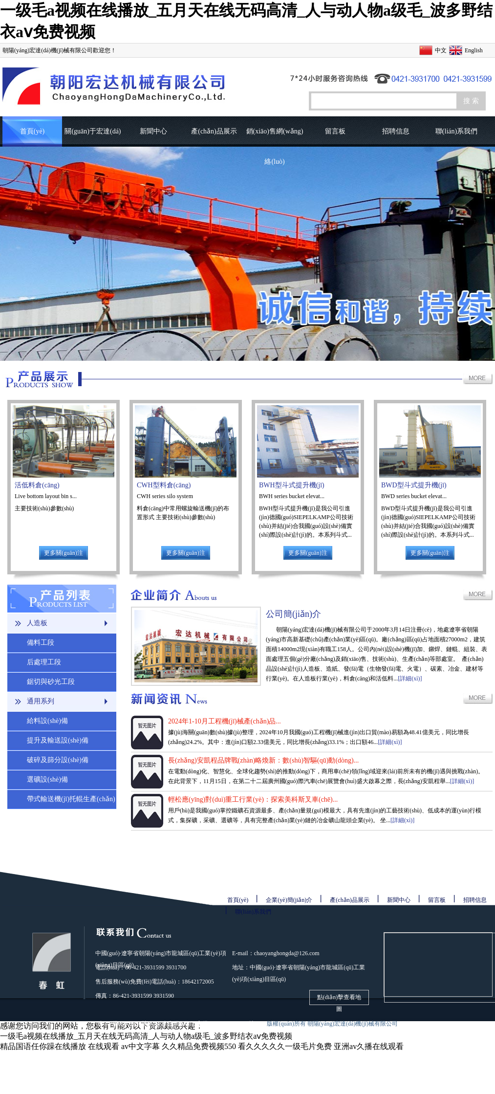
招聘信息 (395, 131)
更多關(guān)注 (63, 552)
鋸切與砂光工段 (51, 681)
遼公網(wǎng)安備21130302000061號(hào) (214, 1023)
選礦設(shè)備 (47, 779)
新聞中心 (153, 131)
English (474, 50)
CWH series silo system (165, 496)
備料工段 (40, 642)
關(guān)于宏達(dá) (93, 131)
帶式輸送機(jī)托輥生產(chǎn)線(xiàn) (71, 802)
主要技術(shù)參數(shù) (45, 508)
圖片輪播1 (247, 254)
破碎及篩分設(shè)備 (57, 760)
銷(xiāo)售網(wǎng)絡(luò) (274, 137)
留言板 (335, 131)
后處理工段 (44, 662)
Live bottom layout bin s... (46, 496)
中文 (441, 50)
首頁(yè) (32, 131)
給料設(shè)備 (47, 720)
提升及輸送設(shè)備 (57, 740)
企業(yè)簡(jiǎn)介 (289, 900)
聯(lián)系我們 (456, 131)
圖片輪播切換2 (247, 254)
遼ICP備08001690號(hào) (128, 1023)
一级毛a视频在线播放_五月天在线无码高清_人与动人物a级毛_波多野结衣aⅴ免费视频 (146, 1036)
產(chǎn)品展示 (214, 131)
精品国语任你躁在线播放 (43, 1046)
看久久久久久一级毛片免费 (285, 1046)
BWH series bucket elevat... (291, 496)
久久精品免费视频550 (199, 1046)
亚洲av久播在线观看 (369, 1046)
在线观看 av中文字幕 (124, 1046)
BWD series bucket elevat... (414, 496)
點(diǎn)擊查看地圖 (339, 999)
